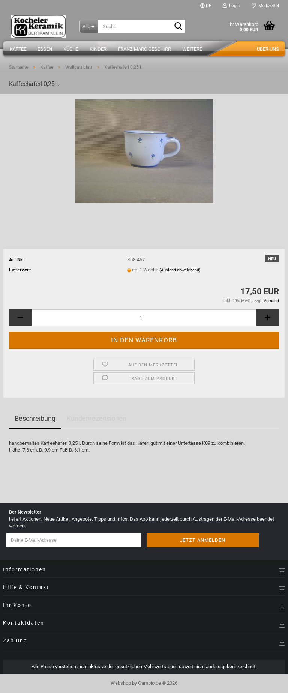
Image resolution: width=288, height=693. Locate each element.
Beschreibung (35, 418)
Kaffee (18, 49)
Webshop (121, 683)
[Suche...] (89, 26)
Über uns (268, 49)
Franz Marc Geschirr (144, 49)
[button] (206, 5)
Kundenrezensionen (96, 418)
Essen (45, 49)
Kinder (98, 49)
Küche (70, 49)
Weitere (192, 49)
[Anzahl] (144, 317)
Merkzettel (265, 5)
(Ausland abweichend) (180, 270)
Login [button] (231, 5)
